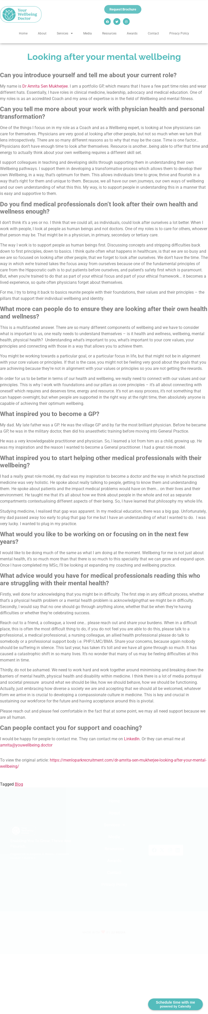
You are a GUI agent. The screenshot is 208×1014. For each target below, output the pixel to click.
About (42, 33)
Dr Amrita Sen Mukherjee (45, 86)
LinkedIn (132, 738)
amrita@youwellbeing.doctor (26, 745)
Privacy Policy (179, 33)
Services (65, 33)
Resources (109, 33)
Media (87, 33)
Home (23, 33)
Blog (19, 784)
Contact (153, 33)
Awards (132, 33)
